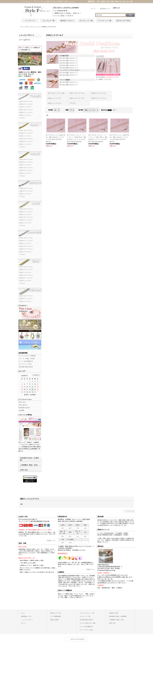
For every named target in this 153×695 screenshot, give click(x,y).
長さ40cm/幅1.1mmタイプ (68, 60)
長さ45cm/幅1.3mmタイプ (68, 75)
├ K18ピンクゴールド (25, 115)
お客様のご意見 (113, 613)
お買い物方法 (23, 405)
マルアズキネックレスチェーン (30, 232)
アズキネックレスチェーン (30, 203)
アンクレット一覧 (104, 21)
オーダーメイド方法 (25, 364)
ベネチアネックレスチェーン (30, 96)
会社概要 (21, 410)
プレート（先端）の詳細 (26, 358)
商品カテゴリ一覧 (55, 613)
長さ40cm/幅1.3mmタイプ (68, 63)
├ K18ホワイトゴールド (26, 112)
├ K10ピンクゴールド (25, 107)
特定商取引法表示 (24, 408)
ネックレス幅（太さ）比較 (87, 623)
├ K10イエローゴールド (26, 101)
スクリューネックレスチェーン (30, 125)
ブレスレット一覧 (86, 21)
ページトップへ (130, 511)
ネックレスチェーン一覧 (87, 613)
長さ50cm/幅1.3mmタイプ (68, 68)
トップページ (30, 21)
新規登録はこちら (26, 616)
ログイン (23, 623)
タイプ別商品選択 (55, 616)
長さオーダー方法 (123, 21)
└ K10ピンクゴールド (25, 301)
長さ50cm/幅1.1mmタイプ (68, 65)
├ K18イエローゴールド (26, 109)
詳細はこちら (51, 540)
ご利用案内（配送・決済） (29, 465)
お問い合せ (22, 402)
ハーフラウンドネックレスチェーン (30, 290)
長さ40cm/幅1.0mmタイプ (68, 58)
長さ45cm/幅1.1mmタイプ (68, 73)
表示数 (50, 110)
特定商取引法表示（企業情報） (29, 459)
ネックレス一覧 (49, 21)
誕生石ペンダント (67, 21)
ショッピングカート (27, 619)
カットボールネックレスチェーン (30, 154)
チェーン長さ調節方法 (26, 361)
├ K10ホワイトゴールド (26, 104)
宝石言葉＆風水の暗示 (26, 367)
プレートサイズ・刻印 (86, 630)
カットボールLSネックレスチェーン (30, 183)
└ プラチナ (22, 118)
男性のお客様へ (55, 619)
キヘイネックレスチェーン (30, 261)
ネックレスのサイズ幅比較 (27, 356)
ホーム (23, 613)
